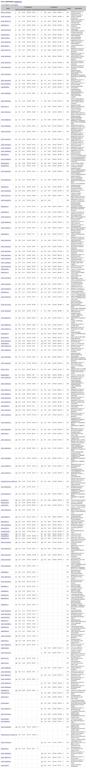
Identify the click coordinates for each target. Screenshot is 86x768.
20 (41, 56)
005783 (16, 5)
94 (16, 337)
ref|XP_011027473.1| (6, 139)
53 (16, 269)
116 (42, 246)
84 (16, 363)
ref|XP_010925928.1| (6, 311)
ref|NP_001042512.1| (6, 439)
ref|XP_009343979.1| (6, 200)
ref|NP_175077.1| (5, 369)
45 (41, 154)
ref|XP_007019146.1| (6, 652)
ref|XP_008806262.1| (6, 668)
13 (16, 67)
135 (16, 536)
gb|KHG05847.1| (5, 165)
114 (42, 448)
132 (16, 559)
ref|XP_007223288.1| (6, 357)
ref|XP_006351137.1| (6, 50)
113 (16, 422)
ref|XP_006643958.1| (6, 429)
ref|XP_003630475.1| (6, 611)
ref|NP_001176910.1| (6, 714)
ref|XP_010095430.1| (6, 93)
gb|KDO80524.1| (5, 631)
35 (16, 159)
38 (16, 151)
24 (41, 38)
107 (42, 329)
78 (16, 325)
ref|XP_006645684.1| (6, 525)
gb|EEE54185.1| (5, 640)
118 (42, 343)
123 (42, 333)
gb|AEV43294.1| (5, 765)
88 (41, 80)
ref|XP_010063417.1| (6, 228)
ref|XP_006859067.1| (6, 448)
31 (16, 154)
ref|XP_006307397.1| (6, 318)
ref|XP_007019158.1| (6, 510)
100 (16, 406)
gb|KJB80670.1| (5, 591)
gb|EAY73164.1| (5, 663)
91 (16, 627)
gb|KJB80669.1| (5, 572)
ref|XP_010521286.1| (6, 542)
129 (16, 727)
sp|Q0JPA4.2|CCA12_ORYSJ (8, 734)
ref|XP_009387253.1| (6, 402)
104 (16, 640)
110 (16, 466)
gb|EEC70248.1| (5, 433)
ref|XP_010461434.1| (6, 363)
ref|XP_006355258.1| (6, 671)
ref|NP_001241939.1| (6, 284)
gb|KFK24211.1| (5, 272)
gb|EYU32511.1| (5, 106)
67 (41, 144)
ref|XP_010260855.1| (6, 151)
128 (16, 542)
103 (16, 410)
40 (41, 234)
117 (42, 251)
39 (41, 163)
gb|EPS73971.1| (4, 620)
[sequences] (18, 1)
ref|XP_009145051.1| (6, 548)
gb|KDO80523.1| (5, 234)
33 (16, 163)
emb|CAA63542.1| (5, 38)
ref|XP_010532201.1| (6, 246)
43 (41, 350)
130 (16, 538)
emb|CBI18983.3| (5, 406)
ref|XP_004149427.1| (6, 217)
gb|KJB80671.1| (5, 586)
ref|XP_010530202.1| (6, 258)
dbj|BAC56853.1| (5, 163)
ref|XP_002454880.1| (6, 458)
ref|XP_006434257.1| (6, 566)
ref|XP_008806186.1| (6, 350)
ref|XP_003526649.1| (6, 190)
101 (16, 433)
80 (41, 377)
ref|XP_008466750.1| (6, 325)
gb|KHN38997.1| (5, 343)
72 (16, 289)
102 (42, 538)
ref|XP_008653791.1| (6, 757)
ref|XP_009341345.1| (6, 240)
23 (41, 46)
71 (16, 258)
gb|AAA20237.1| (5, 528)
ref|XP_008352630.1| (6, 614)
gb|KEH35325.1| (5, 595)
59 (41, 217)
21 (41, 21)
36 (16, 165)
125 (16, 690)
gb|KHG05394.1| (5, 648)
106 (42, 269)
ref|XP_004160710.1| (6, 266)
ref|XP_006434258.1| (6, 171)
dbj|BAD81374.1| (5, 538)
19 (41, 50)
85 (16, 350)
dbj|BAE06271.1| (5, 25)
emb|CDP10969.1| (5, 34)
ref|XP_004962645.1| (6, 761)
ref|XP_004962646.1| (6, 753)
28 (41, 83)
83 (41, 93)
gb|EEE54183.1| (5, 748)
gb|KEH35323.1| (5, 292)
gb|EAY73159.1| (5, 658)
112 (16, 458)
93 (41, 481)
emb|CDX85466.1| (5, 721)
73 (41, 266)
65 (41, 171)
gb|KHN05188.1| (5, 269)
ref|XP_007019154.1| (6, 742)
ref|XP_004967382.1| (6, 398)
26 (41, 131)
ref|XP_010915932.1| (6, 415)
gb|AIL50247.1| (4, 500)
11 (16, 56)
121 (16, 679)
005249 (7, 5)
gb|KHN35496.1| (5, 375)
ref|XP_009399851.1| (6, 394)
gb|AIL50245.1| (4, 505)
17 (41, 16)
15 (41, 62)
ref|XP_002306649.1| (6, 159)
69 (16, 228)
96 (16, 390)
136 (16, 534)
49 (16, 217)
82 (41, 536)
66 (16, 255)
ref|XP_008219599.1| (6, 255)
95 (16, 375)
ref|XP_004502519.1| (6, 644)
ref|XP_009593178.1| (6, 42)
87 (16, 369)
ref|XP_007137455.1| (6, 304)
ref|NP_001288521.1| (6, 473)
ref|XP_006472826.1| (6, 144)
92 (16, 377)
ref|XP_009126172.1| (6, 708)
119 (42, 341)
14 (16, 74)
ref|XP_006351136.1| (6, 62)
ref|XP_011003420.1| (6, 148)
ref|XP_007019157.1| (6, 112)
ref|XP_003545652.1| (6, 341)
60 (41, 289)
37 (16, 179)
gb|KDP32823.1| (5, 154)
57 (41, 304)
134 (16, 548)
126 (16, 531)
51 (16, 240)
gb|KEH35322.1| (5, 627)
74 (41, 240)
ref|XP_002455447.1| (6, 494)
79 (41, 297)
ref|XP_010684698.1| (6, 262)
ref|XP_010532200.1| (6, 251)
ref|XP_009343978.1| (6, 289)
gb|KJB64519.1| (5, 604)
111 (16, 658)
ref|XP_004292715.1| (6, 329)
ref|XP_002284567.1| (6, 83)
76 (16, 304)
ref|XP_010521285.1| (6, 555)
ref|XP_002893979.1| (6, 297)
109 (16, 398)
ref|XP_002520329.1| (6, 101)
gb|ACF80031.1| (5, 534)
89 (16, 624)
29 (41, 87)
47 (41, 186)
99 (41, 383)
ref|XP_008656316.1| (6, 683)
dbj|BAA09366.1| (5, 46)
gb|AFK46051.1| (5, 212)
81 (16, 311)
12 (16, 62)
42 (41, 258)
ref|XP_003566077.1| (6, 466)
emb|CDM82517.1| (5, 517)
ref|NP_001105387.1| (6, 559)
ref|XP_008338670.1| (6, 222)
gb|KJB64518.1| (5, 206)
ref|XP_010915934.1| (6, 636)
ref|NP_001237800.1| (6, 278)
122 (16, 500)
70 (41, 369)
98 (41, 292)
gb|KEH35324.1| (5, 598)
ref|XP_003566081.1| (6, 679)
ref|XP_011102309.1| (6, 12)
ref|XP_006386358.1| (6, 119)
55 (16, 284)
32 (16, 200)
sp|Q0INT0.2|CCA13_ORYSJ (8, 481)
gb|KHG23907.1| (5, 502)
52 (16, 234)
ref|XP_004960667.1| (6, 675)
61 (41, 179)
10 (41, 25)
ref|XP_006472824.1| (6, 577)
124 (42, 200)
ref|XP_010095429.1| (6, 383)
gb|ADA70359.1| (5, 337)
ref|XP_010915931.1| (6, 410)
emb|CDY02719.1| (5, 693)
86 (41, 74)
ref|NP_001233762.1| (6, 30)
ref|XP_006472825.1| (6, 581)
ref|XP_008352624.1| (6, 487)
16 (41, 67)
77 (16, 343)
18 (41, 30)
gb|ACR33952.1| (5, 536)
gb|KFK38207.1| (5, 333)
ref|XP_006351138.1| (6, 67)
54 (41, 415)
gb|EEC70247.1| (5, 697)
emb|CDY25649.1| (5, 531)
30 (16, 148)
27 (16, 131)
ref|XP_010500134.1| (6, 377)
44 (41, 278)
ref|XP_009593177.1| (6, 21)
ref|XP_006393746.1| (6, 179)
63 (41, 500)
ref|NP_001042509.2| (6, 727)
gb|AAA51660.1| (5, 719)
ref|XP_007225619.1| (6, 74)
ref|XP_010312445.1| (6, 16)
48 (41, 165)
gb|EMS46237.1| (5, 690)
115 (42, 126)
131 (16, 734)
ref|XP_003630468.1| (6, 624)
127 (16, 555)
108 (42, 525)
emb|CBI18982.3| (5, 87)
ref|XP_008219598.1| (6, 80)
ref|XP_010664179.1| (6, 346)
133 (16, 748)
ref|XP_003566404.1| (6, 687)
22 (41, 42)
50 (41, 112)
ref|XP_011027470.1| (6, 131)
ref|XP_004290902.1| (6, 126)
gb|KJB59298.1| (5, 186)
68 (16, 329)
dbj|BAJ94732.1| (5, 521)
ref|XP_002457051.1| (6, 422)
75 (16, 262)
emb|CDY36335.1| (5, 617)
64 (16, 266)
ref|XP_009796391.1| (6, 56)
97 (41, 429)
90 (16, 383)
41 (41, 190)
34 (16, 171)
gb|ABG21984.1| (5, 703)
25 (41, 139)
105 (42, 284)
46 (41, 357)
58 (41, 212)
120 (16, 517)
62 (41, 222)
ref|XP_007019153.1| (6, 195)
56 (16, 195)
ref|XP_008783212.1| (6, 390)
